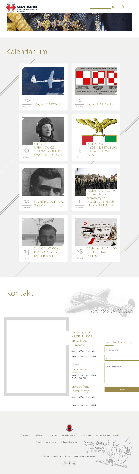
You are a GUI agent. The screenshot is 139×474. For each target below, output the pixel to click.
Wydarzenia (25, 435)
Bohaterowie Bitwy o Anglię (107, 435)
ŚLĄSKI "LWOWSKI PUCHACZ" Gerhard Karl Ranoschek (47, 251)
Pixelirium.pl (90, 456)
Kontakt (99, 442)
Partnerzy (88, 442)
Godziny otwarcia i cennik (46, 442)
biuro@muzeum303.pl (87, 356)
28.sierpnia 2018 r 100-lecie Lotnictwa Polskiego (102, 251)
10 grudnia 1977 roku (48, 104)
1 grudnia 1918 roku (100, 104)
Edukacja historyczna (70, 442)
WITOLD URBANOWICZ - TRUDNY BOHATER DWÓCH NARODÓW (48, 149)
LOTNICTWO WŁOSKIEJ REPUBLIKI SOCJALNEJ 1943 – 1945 (102, 149)
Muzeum (53, 435)
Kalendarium (40, 435)
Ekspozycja (86, 435)
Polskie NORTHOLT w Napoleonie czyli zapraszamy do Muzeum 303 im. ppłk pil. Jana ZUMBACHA (101, 198)
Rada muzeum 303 (69, 435)
